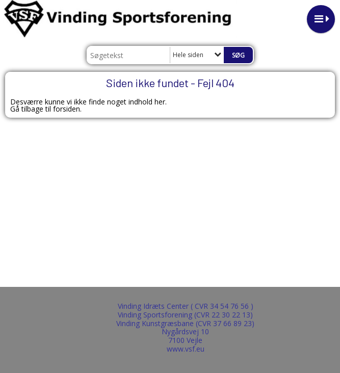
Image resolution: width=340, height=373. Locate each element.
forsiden (66, 109)
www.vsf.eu (185, 349)
